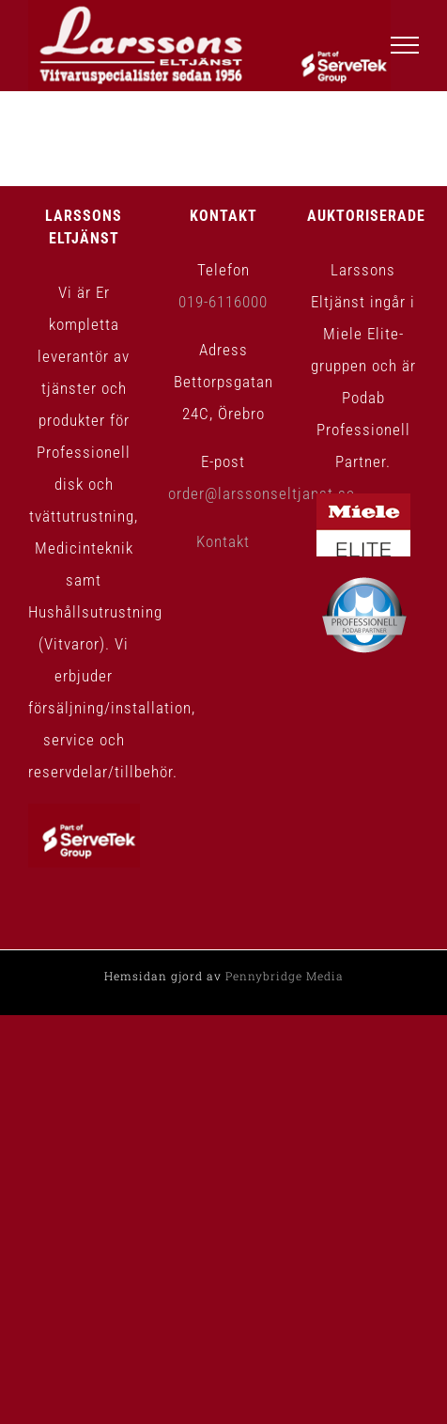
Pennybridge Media (284, 975)
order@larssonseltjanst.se (261, 493)
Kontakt (223, 541)
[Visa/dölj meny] (405, 45)
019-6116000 (223, 301)
